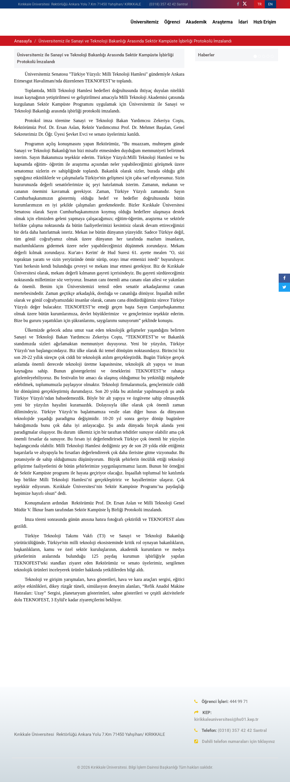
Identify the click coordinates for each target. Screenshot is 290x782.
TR (259, 4)
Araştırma (222, 22)
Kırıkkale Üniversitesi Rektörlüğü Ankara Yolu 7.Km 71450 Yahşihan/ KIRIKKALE (79, 4)
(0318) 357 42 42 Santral (168, 4)
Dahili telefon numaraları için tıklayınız (238, 741)
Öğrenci (172, 22)
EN (270, 4)
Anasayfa (23, 41)
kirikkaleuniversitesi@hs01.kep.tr (226, 719)
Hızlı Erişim (264, 22)
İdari (243, 22)
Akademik (196, 22)
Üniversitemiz (145, 22)
